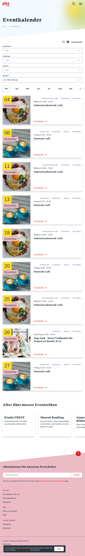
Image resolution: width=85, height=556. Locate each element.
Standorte (7, 502)
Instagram (7, 524)
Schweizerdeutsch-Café (48, 105)
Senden (77, 475)
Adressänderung (9, 498)
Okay (59, 549)
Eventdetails (38, 121)
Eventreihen (7, 46)
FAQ (4, 515)
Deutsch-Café (42, 138)
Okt (81, 89)
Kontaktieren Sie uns (11, 494)
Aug (60, 89)
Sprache (6, 66)
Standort (6, 76)
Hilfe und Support (10, 511)
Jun (38, 89)
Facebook (7, 528)
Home (5, 26)
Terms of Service (58, 481)
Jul (49, 89)
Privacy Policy (44, 481)
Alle (6, 89)
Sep (70, 89)
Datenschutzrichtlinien (23, 550)
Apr (16, 89)
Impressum (7, 544)
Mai (27, 89)
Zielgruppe (6, 56)
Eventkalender (15, 26)
